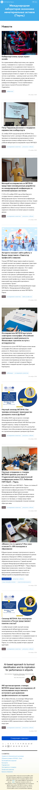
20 (19, 746)
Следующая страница (19, 738)
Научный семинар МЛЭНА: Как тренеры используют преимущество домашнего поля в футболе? (17, 412)
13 (31, 744)
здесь (13, 780)
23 (27, 746)
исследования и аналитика (14, 146)
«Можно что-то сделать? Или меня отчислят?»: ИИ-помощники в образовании (17, 546)
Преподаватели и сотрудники (9, 767)
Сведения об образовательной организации (13, 756)
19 (16, 746)
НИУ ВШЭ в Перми (9, 2)
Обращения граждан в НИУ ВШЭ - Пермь (12, 758)
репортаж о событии (27, 146)
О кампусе (6, 754)
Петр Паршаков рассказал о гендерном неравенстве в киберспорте (18, 128)
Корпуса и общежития (7, 771)
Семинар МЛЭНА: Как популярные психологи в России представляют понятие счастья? (17, 621)
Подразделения (5, 765)
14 (3, 746)
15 (5, 746)
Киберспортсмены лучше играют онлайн (16, 57)
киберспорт (10, 91)
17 (11, 746)
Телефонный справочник (8, 769)
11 (26, 744)
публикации (10, 373)
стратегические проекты (24, 582)
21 (22, 746)
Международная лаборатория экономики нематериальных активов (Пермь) (19, 10)
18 (14, 746)
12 (28, 744)
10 (23, 744)
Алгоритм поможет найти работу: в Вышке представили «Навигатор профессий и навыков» (17, 255)
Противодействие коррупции (9, 760)
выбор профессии (27, 296)
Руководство (5, 763)
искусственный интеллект (9, 582)
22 (24, 746)
